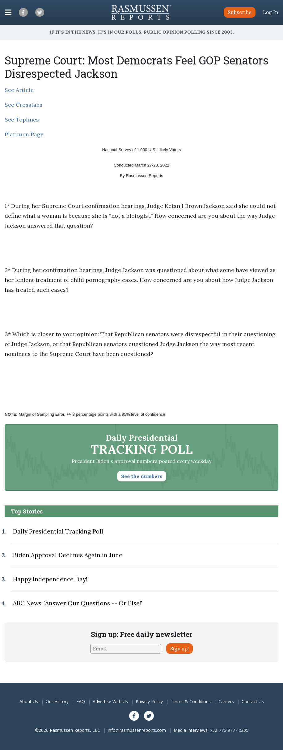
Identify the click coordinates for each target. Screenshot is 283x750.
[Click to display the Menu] (8, 12)
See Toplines (22, 119)
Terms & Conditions (191, 701)
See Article (19, 89)
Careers (226, 701)
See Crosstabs (23, 104)
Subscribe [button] (239, 12)
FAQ (80, 701)
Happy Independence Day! (50, 579)
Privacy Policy (149, 701)
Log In (270, 12)
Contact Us (253, 701)
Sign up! (179, 648)
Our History (57, 701)
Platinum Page (24, 134)
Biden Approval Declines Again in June (67, 555)
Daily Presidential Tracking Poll (58, 531)
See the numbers (141, 476)
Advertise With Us (110, 701)
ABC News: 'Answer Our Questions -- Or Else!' (77, 603)
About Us (28, 701)
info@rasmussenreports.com (137, 730)
